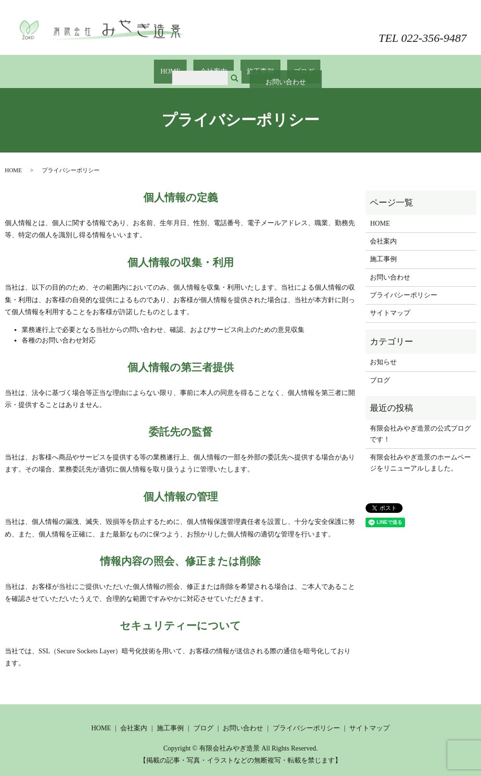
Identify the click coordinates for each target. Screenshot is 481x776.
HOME (184, 66)
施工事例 (255, 66)
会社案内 (217, 66)
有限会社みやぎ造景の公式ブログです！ (420, 424)
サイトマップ (390, 303)
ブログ (290, 66)
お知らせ (383, 352)
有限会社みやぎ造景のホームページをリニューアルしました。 (420, 453)
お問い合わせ (430, 18)
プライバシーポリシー (403, 286)
